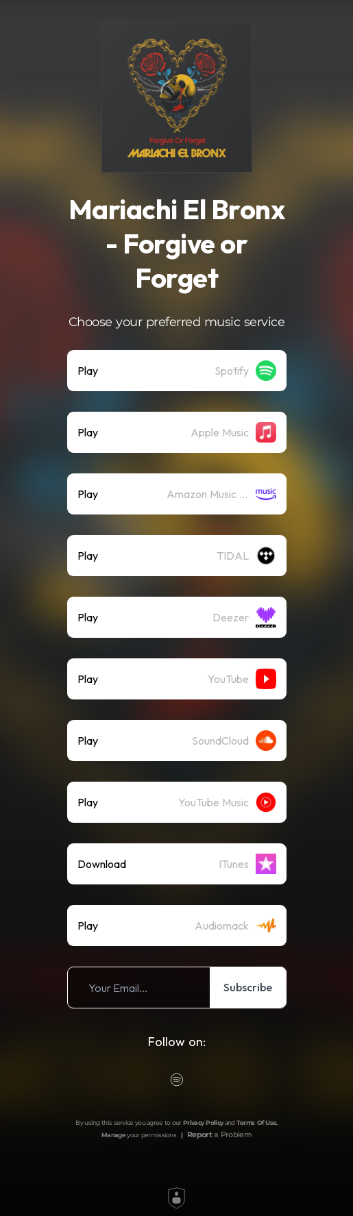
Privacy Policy (203, 1122)
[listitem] (177, 370)
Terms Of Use (256, 1122)
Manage (113, 1135)
